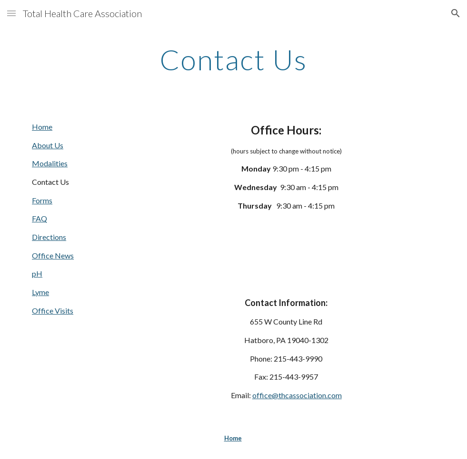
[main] (234, 59)
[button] (11, 13)
